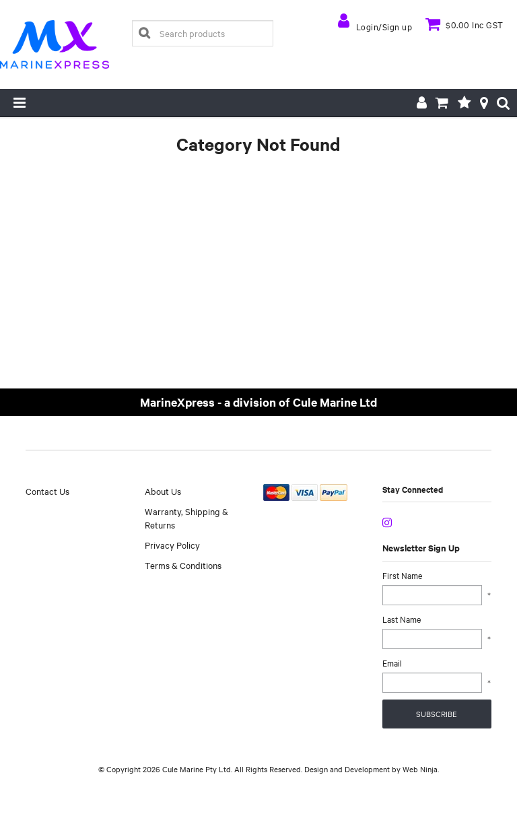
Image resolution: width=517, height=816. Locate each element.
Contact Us (47, 491)
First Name (402, 575)
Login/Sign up (384, 26)
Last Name (401, 619)
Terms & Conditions (183, 565)
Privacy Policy (172, 545)
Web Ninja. (421, 768)
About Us (163, 491)
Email (392, 662)
